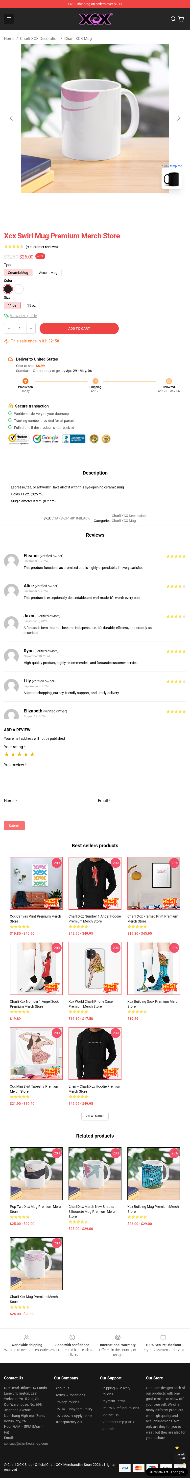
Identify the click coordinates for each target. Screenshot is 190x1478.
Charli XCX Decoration (39, 38)
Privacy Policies (67, 1402)
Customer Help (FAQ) (117, 1422)
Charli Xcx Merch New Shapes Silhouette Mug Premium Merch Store (93, 1212)
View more (95, 1116)
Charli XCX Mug (78, 38)
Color (8, 281)
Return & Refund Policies (120, 1408)
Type (8, 265)
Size (7, 297)
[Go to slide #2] (95, 204)
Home (9, 38)
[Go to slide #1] (69, 204)
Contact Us (110, 1415)
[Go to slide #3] (121, 204)
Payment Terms (113, 1401)
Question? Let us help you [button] (167, 1472)
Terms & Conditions (70, 1395)
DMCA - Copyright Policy (74, 1409)
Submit (14, 826)
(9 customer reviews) (42, 247)
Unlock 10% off (180, 1456)
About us (62, 1388)
